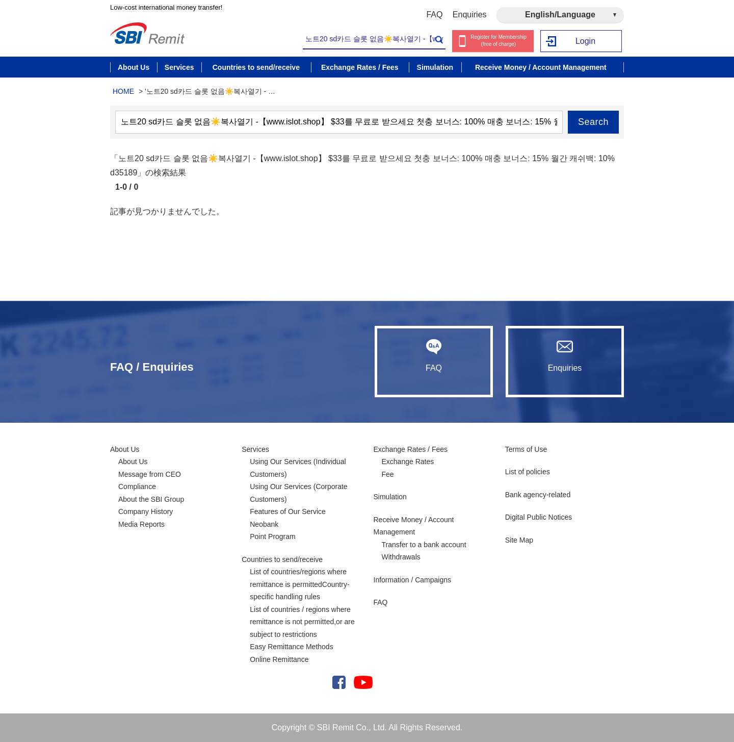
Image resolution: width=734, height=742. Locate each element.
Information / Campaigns (413, 580)
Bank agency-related (537, 495)
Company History (145, 511)
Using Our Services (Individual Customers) (298, 467)
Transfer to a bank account (424, 545)
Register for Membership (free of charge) (498, 40)
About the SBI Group (151, 499)
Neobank (264, 524)
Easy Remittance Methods (291, 647)
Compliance (137, 486)
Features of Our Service (288, 511)
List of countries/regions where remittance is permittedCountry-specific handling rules (299, 584)
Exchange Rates (408, 461)
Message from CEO (149, 474)
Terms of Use (526, 449)
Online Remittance (279, 659)
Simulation (390, 497)
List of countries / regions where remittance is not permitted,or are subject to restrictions (302, 621)
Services (255, 449)
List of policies (527, 472)
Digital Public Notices (538, 517)
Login (585, 41)
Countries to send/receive (282, 559)
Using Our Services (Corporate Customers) (298, 492)
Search (593, 122)
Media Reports (141, 524)
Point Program (272, 536)
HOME (123, 91)
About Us (125, 449)
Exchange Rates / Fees (411, 449)
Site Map (519, 540)
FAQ (434, 14)
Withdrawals (401, 557)
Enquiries (470, 14)
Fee (388, 474)
